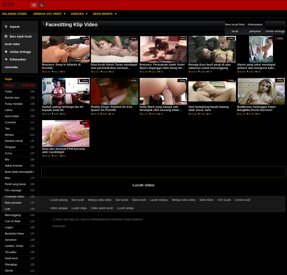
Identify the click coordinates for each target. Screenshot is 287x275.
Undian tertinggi (18, 51)
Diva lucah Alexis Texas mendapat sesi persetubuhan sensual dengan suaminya (114, 68)
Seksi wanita (103, 13)
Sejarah (12, 26)
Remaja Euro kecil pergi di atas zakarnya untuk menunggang (209, 66)
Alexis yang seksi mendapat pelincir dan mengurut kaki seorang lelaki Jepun (256, 68)
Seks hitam (207, 199)
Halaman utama (14, 13)
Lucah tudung (59, 199)
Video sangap (59, 208)
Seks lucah (139, 199)
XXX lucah (224, 199)
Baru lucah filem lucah (235, 28)
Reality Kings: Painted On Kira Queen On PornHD (111, 108)
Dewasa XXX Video (47, 13)
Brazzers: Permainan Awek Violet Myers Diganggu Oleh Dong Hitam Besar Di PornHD (163, 68)
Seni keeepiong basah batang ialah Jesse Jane (208, 108)
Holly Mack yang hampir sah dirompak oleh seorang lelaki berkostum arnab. (159, 110)
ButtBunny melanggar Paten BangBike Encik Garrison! (256, 108)
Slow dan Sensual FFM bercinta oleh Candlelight (63, 150)
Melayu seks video (100, 199)
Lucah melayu (159, 199)
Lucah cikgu (79, 208)
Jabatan (77, 13)
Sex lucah (78, 199)
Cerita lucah (242, 199)
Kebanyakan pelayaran (255, 28)
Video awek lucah (102, 208)
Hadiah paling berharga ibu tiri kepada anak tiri (62, 108)
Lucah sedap (125, 208)
